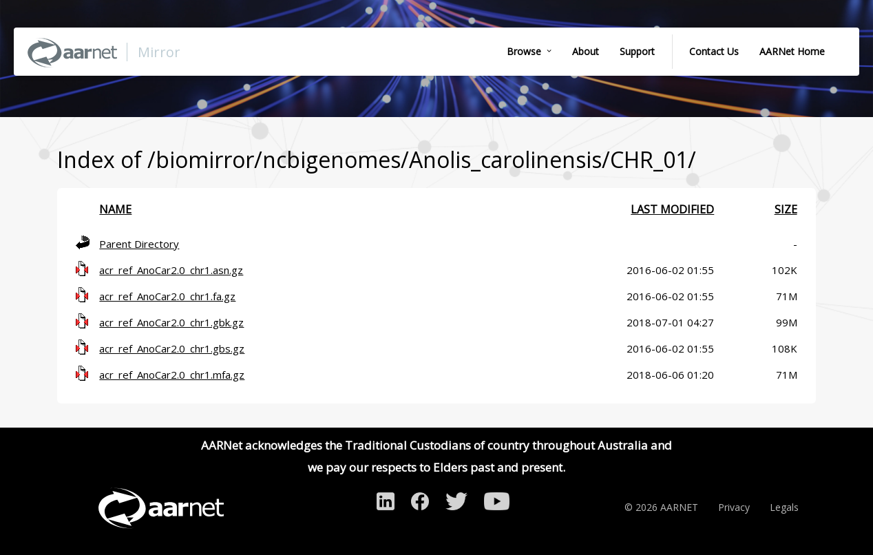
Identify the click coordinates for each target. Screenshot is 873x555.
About (585, 51)
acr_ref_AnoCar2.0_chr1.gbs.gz (171, 348)
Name (115, 209)
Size (786, 209)
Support (637, 51)
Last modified (672, 209)
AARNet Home (792, 51)
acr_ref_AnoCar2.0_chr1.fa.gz (167, 296)
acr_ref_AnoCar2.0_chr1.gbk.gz (171, 322)
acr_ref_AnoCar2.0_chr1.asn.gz (171, 270)
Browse (524, 51)
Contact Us (714, 51)
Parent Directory (139, 244)
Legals (784, 507)
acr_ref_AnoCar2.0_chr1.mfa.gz (171, 374)
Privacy (734, 507)
